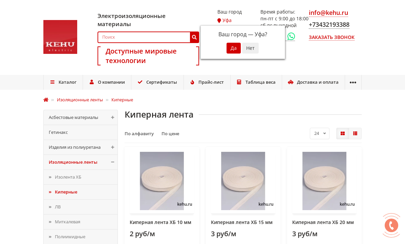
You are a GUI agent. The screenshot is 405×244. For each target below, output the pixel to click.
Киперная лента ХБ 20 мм (323, 222)
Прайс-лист (207, 82)
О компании (107, 82)
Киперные (66, 192)
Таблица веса (256, 82)
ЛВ (58, 207)
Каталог (63, 82)
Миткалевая (67, 222)
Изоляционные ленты (83, 162)
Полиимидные (70, 236)
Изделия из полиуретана (83, 147)
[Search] (148, 37)
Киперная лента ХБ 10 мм (160, 222)
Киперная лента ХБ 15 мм (242, 222)
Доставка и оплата (313, 82)
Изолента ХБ (68, 177)
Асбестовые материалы (83, 117)
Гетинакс (58, 132)
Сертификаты (157, 82)
